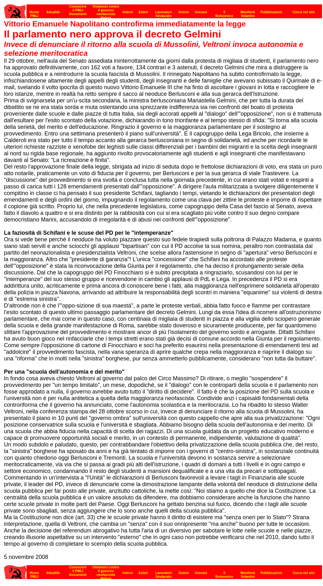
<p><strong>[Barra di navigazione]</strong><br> (163, 9)
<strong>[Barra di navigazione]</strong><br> (163, 570)
